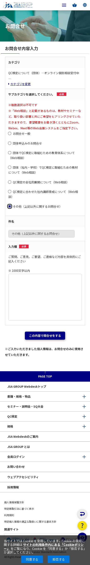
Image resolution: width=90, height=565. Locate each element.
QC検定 (12, 416)
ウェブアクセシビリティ (23, 477)
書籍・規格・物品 (18, 396)
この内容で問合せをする (45, 335)
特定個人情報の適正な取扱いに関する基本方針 (30, 521)
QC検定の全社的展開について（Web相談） (41, 182)
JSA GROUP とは (18, 447)
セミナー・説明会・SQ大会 (25, 406)
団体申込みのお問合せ (27, 143)
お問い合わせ (16, 467)
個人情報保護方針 (14, 502)
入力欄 (18, 246)
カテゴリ (14, 62)
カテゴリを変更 (20, 84)
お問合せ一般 (21, 133)
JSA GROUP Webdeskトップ (26, 386)
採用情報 (13, 487)
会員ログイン (16, 457)
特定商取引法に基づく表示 (19, 508)
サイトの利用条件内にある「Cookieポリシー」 (44, 546)
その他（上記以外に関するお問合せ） (37, 206)
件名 (11, 221)
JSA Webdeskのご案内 (22, 436)
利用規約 (9, 515)
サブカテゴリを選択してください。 (37, 94)
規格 (10, 426)
